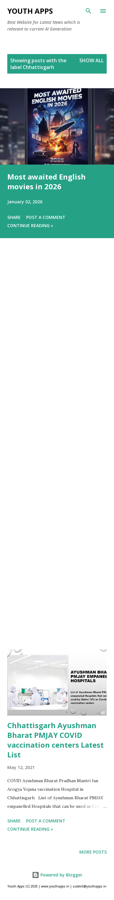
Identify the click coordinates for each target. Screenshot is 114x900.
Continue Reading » (30, 225)
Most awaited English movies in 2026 (46, 181)
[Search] (88, 11)
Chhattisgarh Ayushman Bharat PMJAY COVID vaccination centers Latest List (55, 740)
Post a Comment (45, 217)
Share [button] (14, 217)
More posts (93, 852)
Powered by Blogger (57, 875)
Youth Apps (30, 11)
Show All (91, 60)
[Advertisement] (57, 452)
